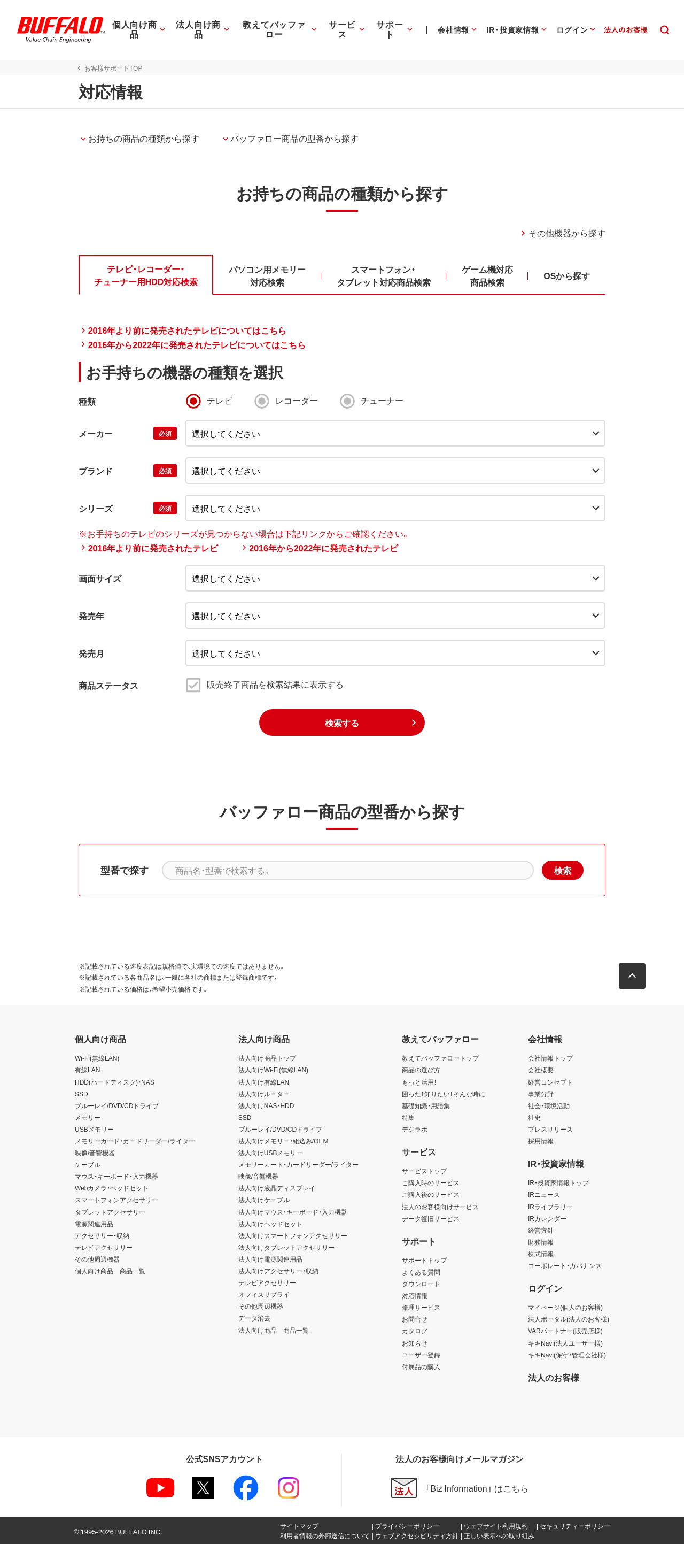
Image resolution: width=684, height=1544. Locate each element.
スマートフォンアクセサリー (116, 1199)
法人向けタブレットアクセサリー (286, 1247)
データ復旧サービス (431, 1218)
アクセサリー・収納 (102, 1235)
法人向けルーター (264, 1094)
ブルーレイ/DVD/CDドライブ (117, 1105)
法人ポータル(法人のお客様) (568, 1319)
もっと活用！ (419, 1082)
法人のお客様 (553, 1377)
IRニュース (544, 1194)
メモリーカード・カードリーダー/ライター (135, 1141)
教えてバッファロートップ (440, 1058)
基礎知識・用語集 (426, 1105)
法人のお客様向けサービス (440, 1206)
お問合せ (415, 1319)
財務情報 (541, 1242)
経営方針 (541, 1230)
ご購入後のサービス (431, 1194)
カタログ (415, 1330)
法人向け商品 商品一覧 (273, 1330)
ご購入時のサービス (431, 1182)
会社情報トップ (550, 1058)
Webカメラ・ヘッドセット (112, 1188)
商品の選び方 (421, 1069)
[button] (636, 976)
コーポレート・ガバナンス (565, 1265)
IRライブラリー (550, 1206)
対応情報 (415, 1295)
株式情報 (541, 1253)
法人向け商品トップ (267, 1058)
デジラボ (415, 1129)
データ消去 (254, 1318)
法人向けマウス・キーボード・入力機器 (292, 1212)
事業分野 (541, 1094)
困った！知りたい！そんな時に (443, 1094)
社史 (534, 1117)
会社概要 (541, 1069)
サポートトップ (424, 1260)
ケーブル (87, 1164)
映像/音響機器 (95, 1152)
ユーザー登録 (421, 1354)
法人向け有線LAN (263, 1082)
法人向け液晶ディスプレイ (276, 1188)
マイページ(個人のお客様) (565, 1307)
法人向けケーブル (264, 1199)
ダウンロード (421, 1283)
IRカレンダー (547, 1218)
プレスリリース (550, 1129)
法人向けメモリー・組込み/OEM (283, 1141)
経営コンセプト (550, 1082)
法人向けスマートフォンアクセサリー (292, 1235)
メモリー (87, 1117)
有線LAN (87, 1069)
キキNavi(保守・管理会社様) (567, 1354)
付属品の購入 (421, 1366)
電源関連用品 (94, 1223)
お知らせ (415, 1343)
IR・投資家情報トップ (558, 1182)
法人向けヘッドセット (270, 1223)
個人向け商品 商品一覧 (110, 1271)
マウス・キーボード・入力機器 (116, 1176)
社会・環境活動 (549, 1105)
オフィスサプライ (264, 1294)
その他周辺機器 (97, 1259)
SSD (81, 1094)
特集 (408, 1117)
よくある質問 (421, 1272)
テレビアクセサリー (104, 1247)
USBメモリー (94, 1129)
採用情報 (541, 1141)
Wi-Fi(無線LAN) (97, 1058)
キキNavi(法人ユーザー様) (565, 1343)
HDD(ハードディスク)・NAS (114, 1082)
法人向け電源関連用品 (270, 1259)
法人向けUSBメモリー (270, 1152)
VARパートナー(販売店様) (565, 1330)
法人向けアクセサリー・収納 (278, 1271)
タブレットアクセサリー (110, 1212)
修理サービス (421, 1307)
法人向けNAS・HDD (266, 1105)
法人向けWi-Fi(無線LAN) (273, 1069)
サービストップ (424, 1171)
